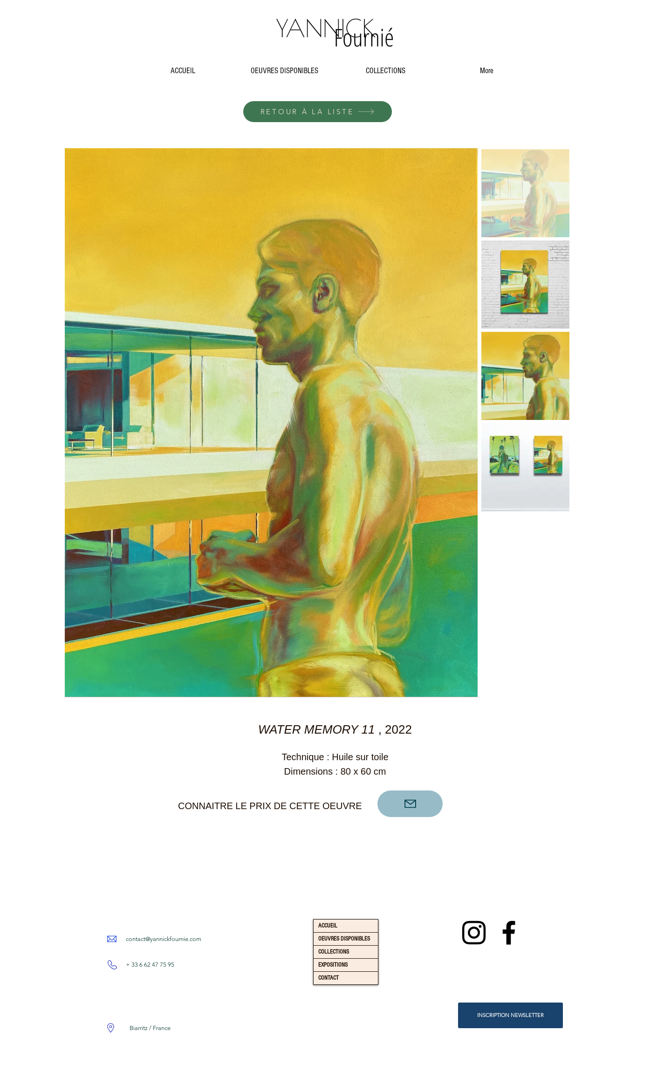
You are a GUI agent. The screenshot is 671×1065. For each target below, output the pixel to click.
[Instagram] (474, 932)
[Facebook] (509, 932)
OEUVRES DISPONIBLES (344, 938)
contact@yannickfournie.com (163, 938)
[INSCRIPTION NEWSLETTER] (510, 1015)
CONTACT (328, 978)
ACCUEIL (327, 925)
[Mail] (410, 803)
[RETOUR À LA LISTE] (317, 111)
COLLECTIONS (333, 951)
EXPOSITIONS (333, 965)
